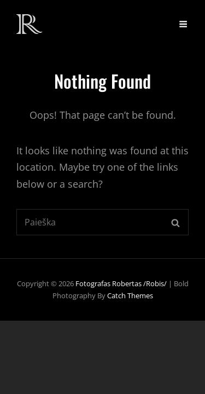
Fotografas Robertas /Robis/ (121, 283)
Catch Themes (130, 295)
